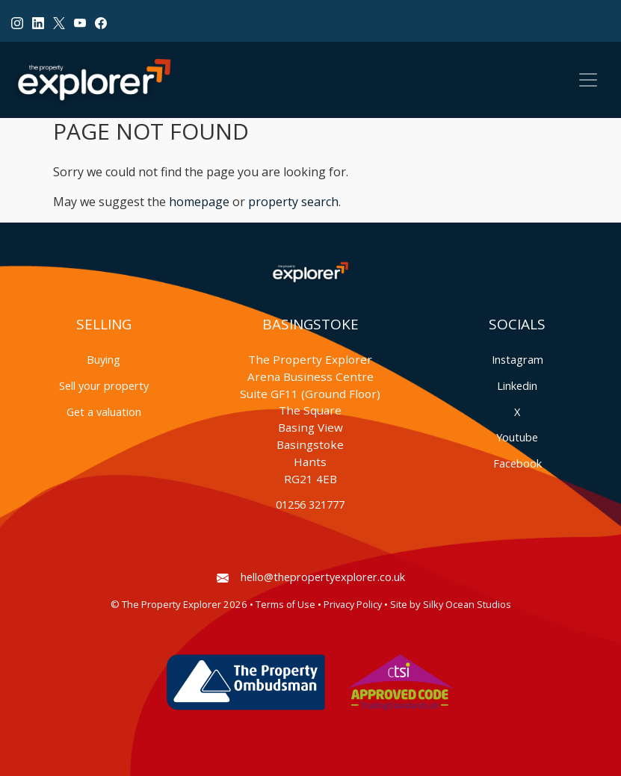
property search (293, 201)
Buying (103, 360)
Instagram (517, 360)
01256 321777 (310, 504)
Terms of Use (285, 604)
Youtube (517, 437)
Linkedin (517, 386)
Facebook (517, 463)
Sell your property (104, 386)
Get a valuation (104, 412)
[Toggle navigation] (588, 80)
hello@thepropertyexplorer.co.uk (311, 577)
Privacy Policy (353, 604)
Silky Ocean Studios (467, 604)
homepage (199, 201)
